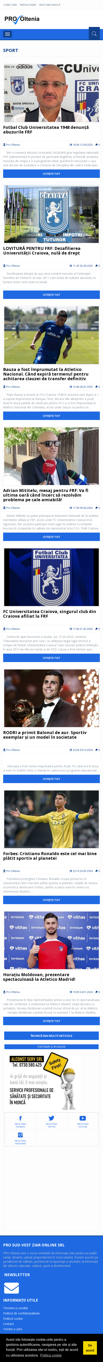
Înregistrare (28, 4)
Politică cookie (13, 1319)
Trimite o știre (12, 1329)
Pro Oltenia (23, 20)
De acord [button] (90, 1348)
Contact (8, 1324)
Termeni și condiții (15, 1308)
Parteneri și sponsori (51, 1047)
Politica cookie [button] (51, 1355)
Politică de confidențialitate (21, 1313)
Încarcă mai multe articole (51, 1036)
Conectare (10, 4)
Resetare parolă (49, 4)
